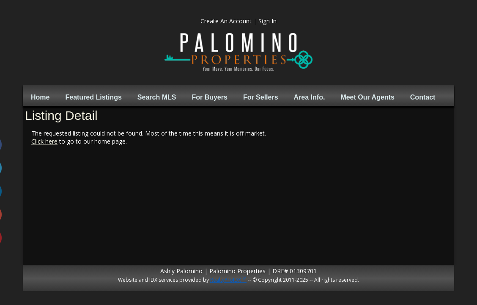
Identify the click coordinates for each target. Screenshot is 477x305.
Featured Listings (93, 97)
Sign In (267, 21)
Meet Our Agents (367, 97)
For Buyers (209, 97)
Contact (423, 97)
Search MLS (156, 97)
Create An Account (226, 21)
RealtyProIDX (228, 279)
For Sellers (260, 97)
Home (40, 97)
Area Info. (309, 97)
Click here (44, 141)
